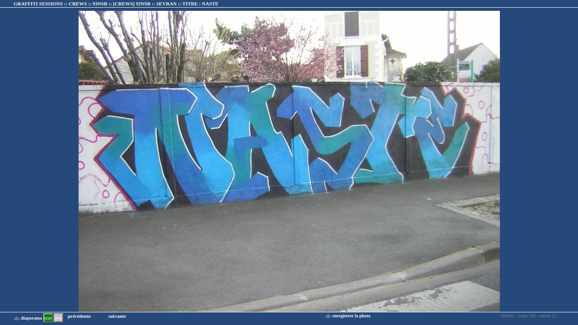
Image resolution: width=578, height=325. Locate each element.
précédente (79, 316)
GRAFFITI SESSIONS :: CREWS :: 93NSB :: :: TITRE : (116, 3)
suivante (117, 316)
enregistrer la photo (351, 315)
